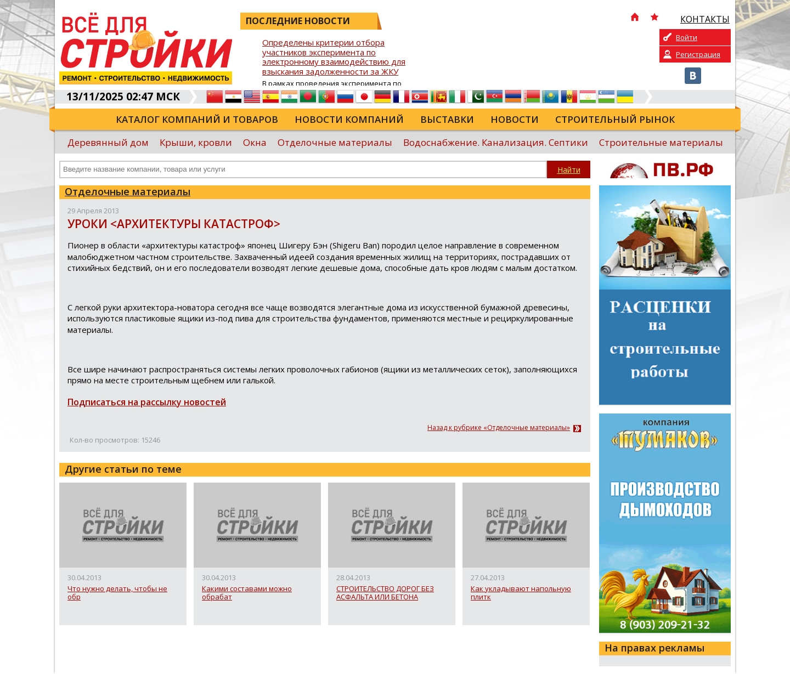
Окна (255, 142)
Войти (686, 37)
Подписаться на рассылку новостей (146, 402)
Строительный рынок (615, 119)
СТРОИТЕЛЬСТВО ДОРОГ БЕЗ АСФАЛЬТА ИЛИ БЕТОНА (385, 593)
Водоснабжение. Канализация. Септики (495, 142)
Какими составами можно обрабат (247, 593)
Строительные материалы (661, 142)
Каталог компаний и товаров (197, 119)
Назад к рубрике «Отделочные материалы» (498, 427)
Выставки (447, 119)
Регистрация (698, 54)
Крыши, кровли (196, 142)
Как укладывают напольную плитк (521, 593)
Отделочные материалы (335, 142)
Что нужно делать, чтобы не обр (117, 593)
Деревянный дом (108, 142)
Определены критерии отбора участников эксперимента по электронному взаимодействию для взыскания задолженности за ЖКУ (333, 57)
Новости (514, 119)
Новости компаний (349, 119)
